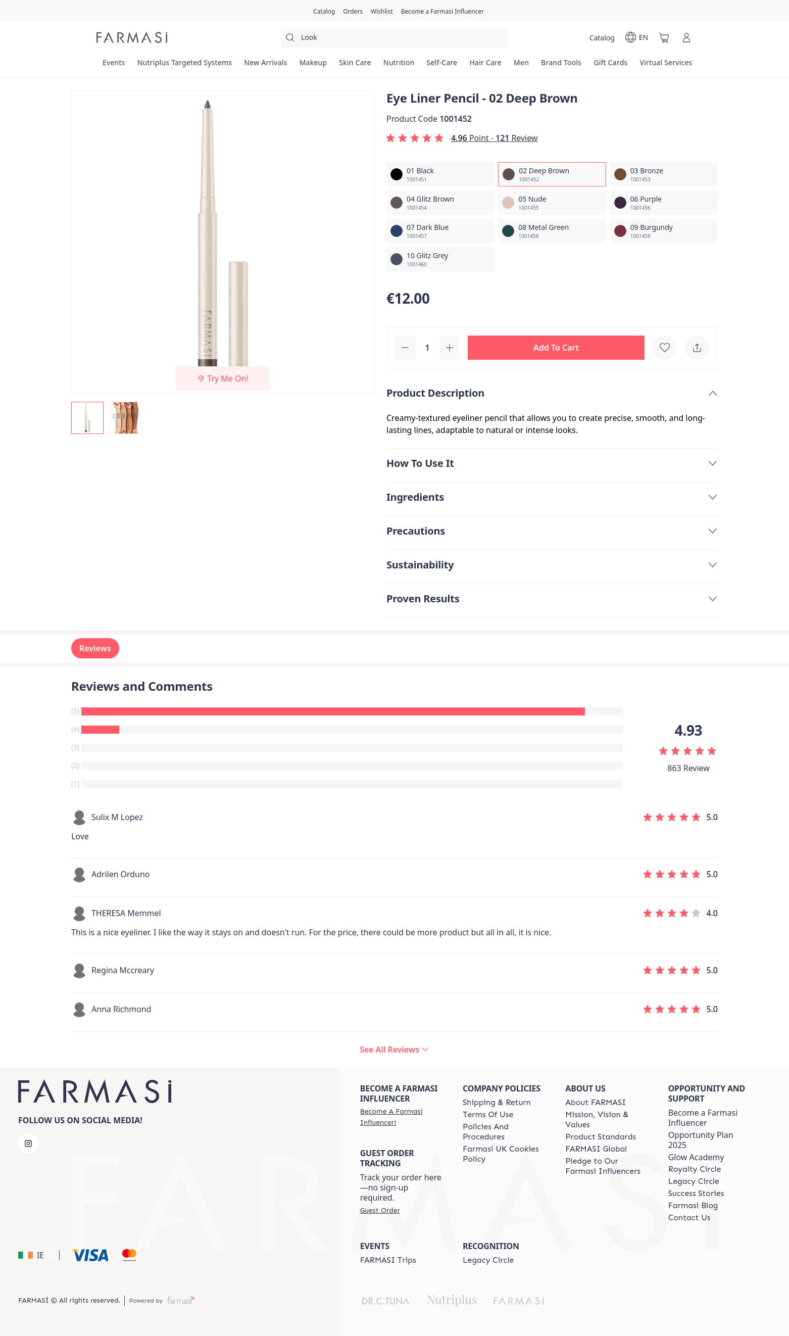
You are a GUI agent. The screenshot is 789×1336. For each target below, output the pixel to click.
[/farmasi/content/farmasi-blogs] (693, 1206)
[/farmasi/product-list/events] (113, 66)
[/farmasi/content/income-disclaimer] (505, 1154)
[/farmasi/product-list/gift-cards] (610, 66)
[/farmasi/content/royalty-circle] (694, 1169)
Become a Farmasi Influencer (703, 1118)
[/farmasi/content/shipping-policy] (497, 1103)
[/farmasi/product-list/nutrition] (399, 66)
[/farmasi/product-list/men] (521, 66)
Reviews (95, 648)
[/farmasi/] (131, 37)
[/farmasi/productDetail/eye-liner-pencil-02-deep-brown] (552, 174)
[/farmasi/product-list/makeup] (313, 66)
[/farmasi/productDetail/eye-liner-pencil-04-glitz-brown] (440, 202)
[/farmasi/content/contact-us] (689, 1218)
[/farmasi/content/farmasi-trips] (388, 1260)
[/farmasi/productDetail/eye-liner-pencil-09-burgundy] (664, 231)
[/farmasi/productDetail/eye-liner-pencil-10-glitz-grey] (440, 259)
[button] (556, 348)
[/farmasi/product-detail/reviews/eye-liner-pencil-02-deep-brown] (394, 1049)
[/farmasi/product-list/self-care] (442, 66)
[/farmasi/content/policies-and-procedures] (505, 1132)
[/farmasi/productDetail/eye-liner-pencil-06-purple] (664, 202)
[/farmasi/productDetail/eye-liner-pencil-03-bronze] (664, 174)
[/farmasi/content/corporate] (596, 1149)
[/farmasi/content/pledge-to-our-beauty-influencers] (607, 1166)
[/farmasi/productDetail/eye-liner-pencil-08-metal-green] (552, 231)
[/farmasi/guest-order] (380, 1210)
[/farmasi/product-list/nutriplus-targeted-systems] (184, 66)
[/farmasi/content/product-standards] (600, 1137)
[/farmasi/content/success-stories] (696, 1193)
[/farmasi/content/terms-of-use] (488, 1115)
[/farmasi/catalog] (324, 11)
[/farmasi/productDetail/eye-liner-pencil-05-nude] (552, 202)
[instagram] (28, 1143)
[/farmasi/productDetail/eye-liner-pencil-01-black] (440, 174)
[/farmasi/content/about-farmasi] (595, 1103)
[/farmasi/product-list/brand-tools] (561, 66)
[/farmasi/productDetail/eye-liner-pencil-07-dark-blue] (440, 231)
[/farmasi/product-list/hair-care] (485, 66)
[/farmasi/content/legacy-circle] (693, 1181)
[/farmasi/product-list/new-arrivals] (265, 66)
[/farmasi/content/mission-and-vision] (607, 1120)
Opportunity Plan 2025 (700, 1140)
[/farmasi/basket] (664, 37)
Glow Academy (696, 1157)
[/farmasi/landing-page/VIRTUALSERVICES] (666, 66)
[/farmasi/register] (353, 11)
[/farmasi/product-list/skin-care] (355, 66)
